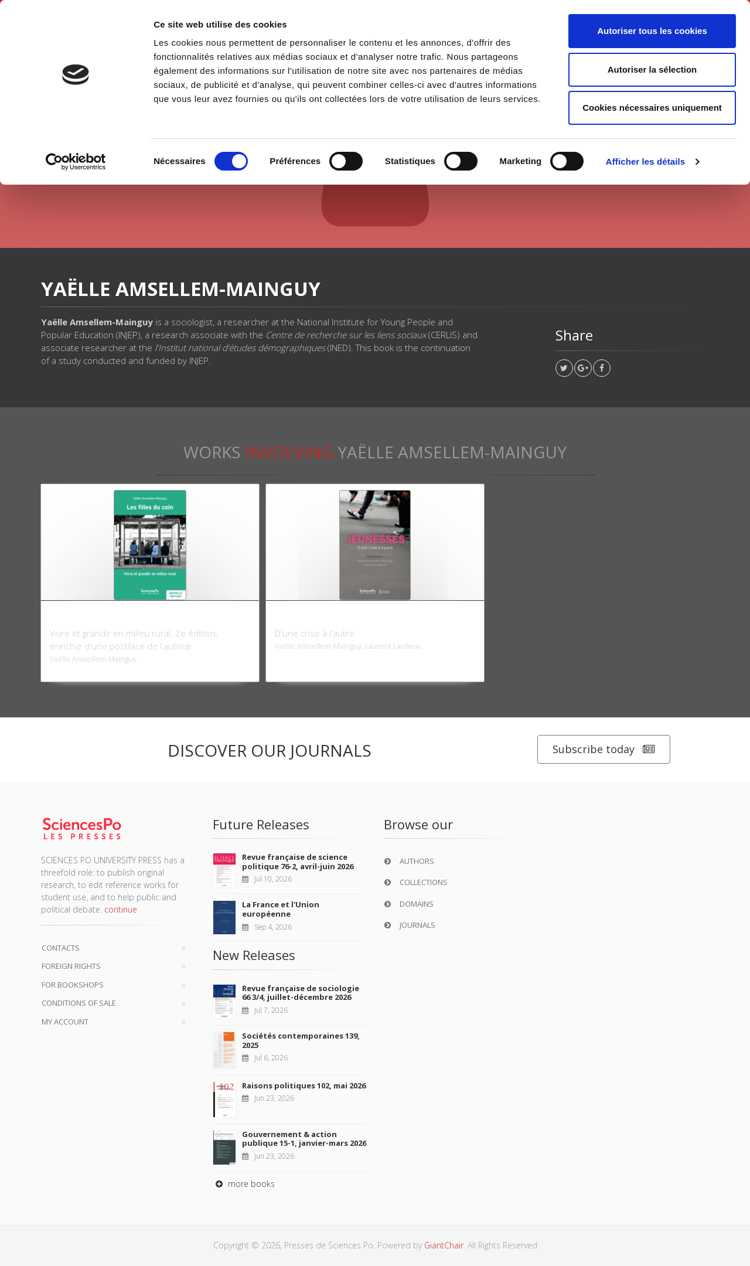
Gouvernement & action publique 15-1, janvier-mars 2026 (304, 1139)
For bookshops (73, 984)
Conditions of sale (79, 1003)
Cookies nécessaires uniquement (652, 108)
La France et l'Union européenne (280, 909)
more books (244, 1183)
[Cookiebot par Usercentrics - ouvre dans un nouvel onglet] (76, 162)
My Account (65, 1021)
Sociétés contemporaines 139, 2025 (301, 1040)
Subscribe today (604, 749)
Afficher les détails (645, 161)
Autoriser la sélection (652, 69)
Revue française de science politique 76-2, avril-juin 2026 (297, 862)
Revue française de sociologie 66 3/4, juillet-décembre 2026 (300, 993)
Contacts (61, 947)
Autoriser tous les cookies (652, 31)
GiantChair (443, 1245)
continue (120, 909)
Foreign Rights (71, 966)
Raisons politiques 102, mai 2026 (304, 1085)
